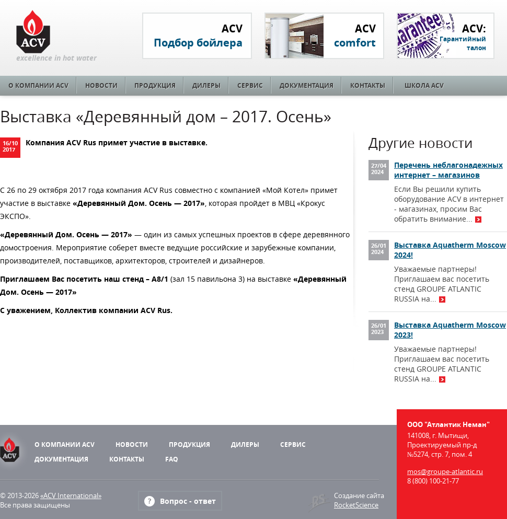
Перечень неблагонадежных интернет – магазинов (448, 170)
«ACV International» (70, 495)
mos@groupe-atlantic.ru (445, 471)
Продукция (155, 85)
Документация (306, 85)
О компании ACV (38, 85)
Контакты (367, 85)
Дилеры (206, 85)
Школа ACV (424, 85)
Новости (101, 85)
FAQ (171, 459)
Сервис (250, 85)
